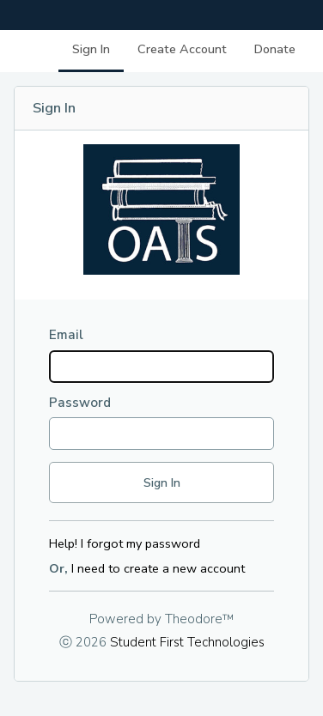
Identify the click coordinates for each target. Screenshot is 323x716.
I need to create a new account (158, 568)
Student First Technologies (187, 642)
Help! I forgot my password (124, 543)
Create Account (182, 49)
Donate (275, 49)
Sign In (91, 49)
